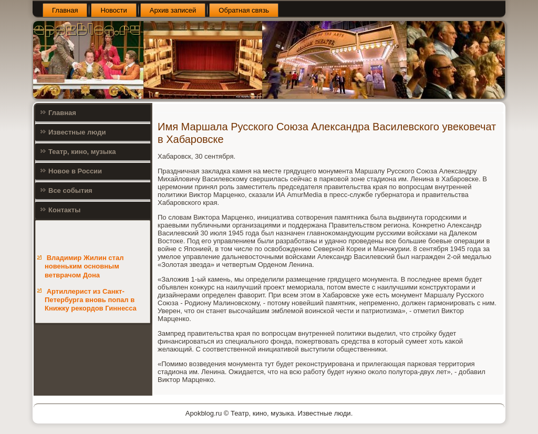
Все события (70, 190)
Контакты (64, 210)
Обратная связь (244, 10)
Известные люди (77, 132)
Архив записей (173, 10)
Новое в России (75, 171)
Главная (65, 10)
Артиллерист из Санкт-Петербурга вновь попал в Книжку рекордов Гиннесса (91, 300)
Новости (113, 10)
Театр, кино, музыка (82, 152)
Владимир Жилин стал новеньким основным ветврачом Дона (84, 266)
